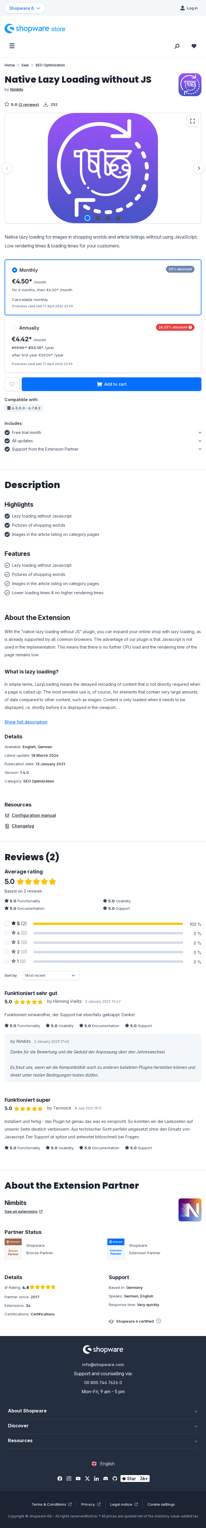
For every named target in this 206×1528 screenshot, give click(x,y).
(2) (19, 923)
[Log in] (189, 8)
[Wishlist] (194, 46)
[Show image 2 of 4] (98, 218)
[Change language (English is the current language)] (103, 1463)
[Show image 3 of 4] (108, 218)
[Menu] (12, 46)
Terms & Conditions (51, 1504)
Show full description (26, 722)
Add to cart (111, 384)
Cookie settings (161, 1504)
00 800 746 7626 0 (103, 1382)
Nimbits (16, 89)
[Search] (176, 46)
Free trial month (23, 432)
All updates (19, 440)
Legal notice (124, 1504)
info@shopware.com (103, 1364)
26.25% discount (175, 327)
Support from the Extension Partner (41, 448)
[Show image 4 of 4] (118, 218)
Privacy (91, 1504)
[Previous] (7, 168)
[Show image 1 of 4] (87, 218)
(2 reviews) (29, 104)
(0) (19, 933)
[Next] (199, 168)
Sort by (11, 975)
